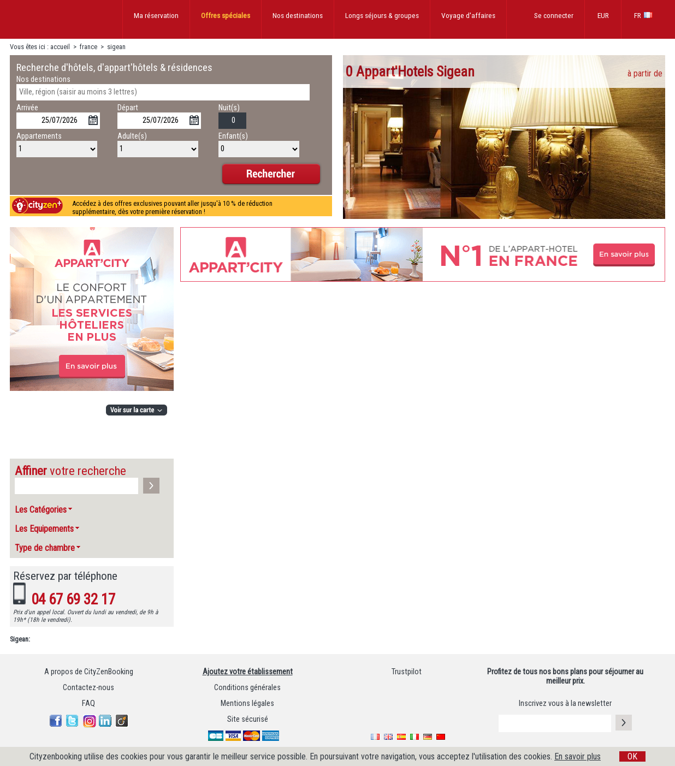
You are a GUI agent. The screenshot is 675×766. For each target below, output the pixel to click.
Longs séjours (382, 15)
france (88, 47)
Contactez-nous (88, 687)
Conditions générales (247, 687)
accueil (60, 47)
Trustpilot (407, 671)
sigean (116, 47)
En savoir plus (577, 756)
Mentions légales (247, 703)
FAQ (88, 703)
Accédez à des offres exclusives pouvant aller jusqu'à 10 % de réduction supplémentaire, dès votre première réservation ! (172, 207)
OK (632, 756)
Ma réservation (156, 15)
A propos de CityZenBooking (88, 671)
